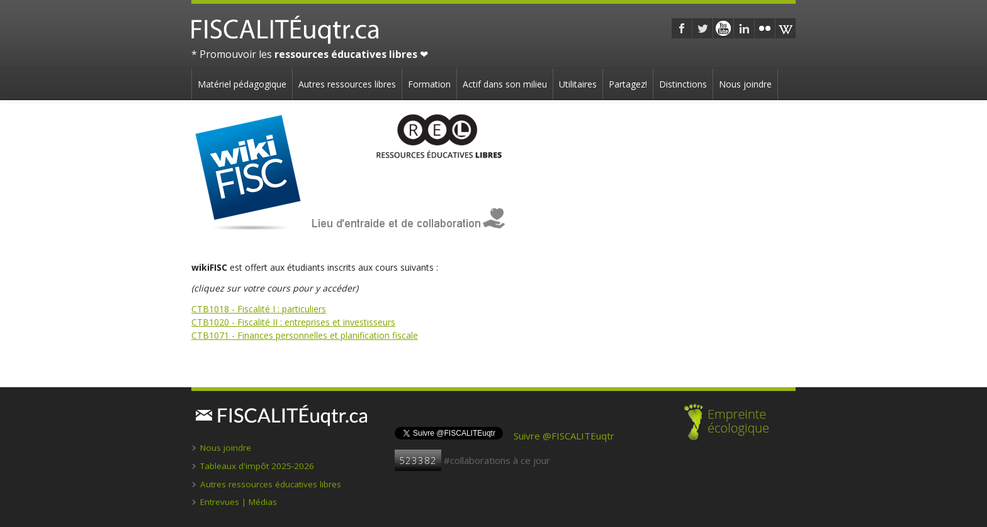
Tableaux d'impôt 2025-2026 (257, 466)
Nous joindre (745, 84)
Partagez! (628, 84)
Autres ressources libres (347, 84)
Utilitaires (578, 84)
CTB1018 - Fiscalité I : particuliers (258, 309)
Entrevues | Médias (238, 501)
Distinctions (683, 84)
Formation (429, 84)
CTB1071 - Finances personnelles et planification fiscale (304, 335)
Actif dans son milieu (505, 84)
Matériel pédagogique (242, 84)
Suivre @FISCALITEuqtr (564, 435)
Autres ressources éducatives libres (270, 484)
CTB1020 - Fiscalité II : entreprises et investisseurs (293, 322)
